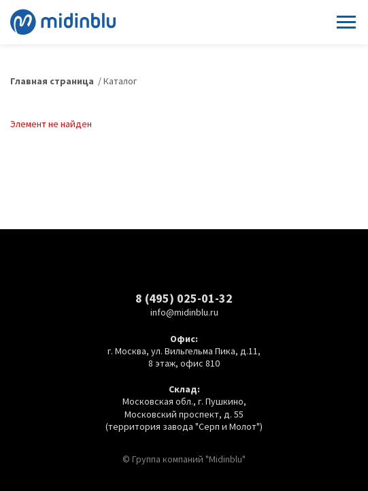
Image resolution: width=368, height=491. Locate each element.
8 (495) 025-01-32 (184, 298)
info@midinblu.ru (184, 312)
